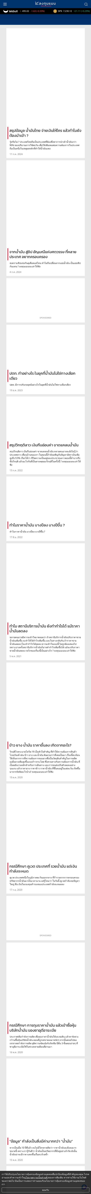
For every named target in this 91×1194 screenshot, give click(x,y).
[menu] (5, 4)
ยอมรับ (45, 1189)
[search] (86, 4)
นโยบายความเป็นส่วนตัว (36, 1177)
